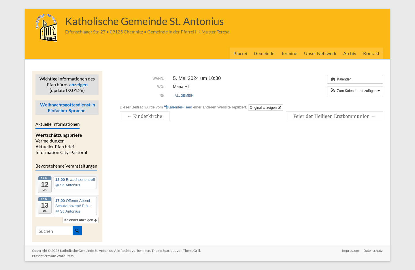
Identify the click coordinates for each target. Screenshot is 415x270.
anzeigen (78, 84)
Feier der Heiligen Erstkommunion (334, 116)
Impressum (350, 250)
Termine (289, 53)
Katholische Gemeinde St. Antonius (144, 21)
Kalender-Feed (178, 107)
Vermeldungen (50, 140)
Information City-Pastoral (61, 152)
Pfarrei (240, 53)
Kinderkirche (144, 116)
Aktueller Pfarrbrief (54, 146)
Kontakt (371, 53)
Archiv (349, 53)
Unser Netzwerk (320, 53)
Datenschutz (373, 250)
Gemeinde (264, 53)
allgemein (184, 95)
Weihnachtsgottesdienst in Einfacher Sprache (67, 107)
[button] (355, 91)
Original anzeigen (265, 108)
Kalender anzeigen (80, 220)
